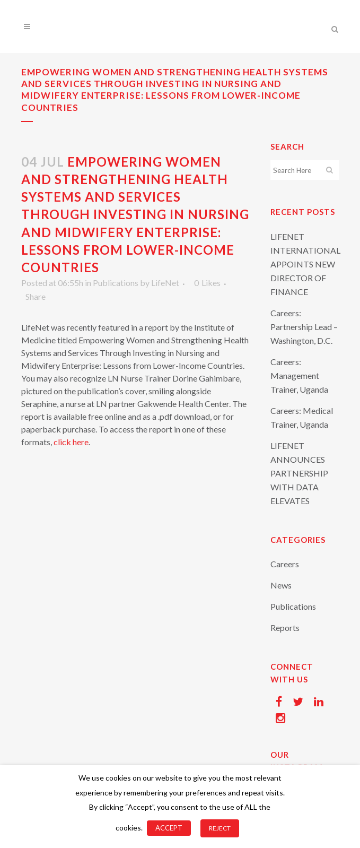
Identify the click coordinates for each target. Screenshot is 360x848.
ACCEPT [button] (168, 828)
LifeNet (165, 283)
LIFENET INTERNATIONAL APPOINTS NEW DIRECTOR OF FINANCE (305, 264)
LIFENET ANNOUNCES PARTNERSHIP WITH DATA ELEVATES (299, 473)
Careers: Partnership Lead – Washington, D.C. (304, 326)
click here (71, 442)
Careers (284, 564)
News (281, 585)
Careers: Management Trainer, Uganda (299, 375)
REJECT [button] (220, 828)
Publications (115, 283)
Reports (285, 627)
